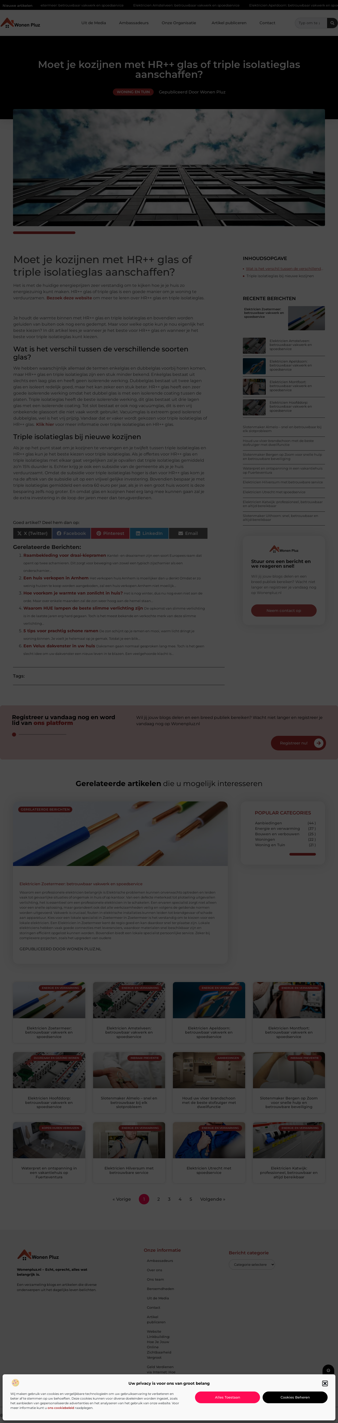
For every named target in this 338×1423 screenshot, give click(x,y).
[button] (325, 1383)
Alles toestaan (227, 1397)
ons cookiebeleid (61, 1408)
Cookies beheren (295, 1397)
